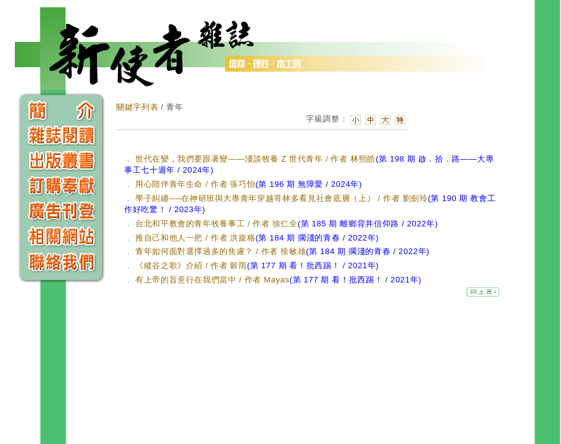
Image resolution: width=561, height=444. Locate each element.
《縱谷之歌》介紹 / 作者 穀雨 (257, 265)
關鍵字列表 (137, 107)
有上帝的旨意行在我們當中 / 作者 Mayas (278, 279)
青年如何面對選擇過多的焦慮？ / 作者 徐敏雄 (282, 251)
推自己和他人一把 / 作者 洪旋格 (257, 237)
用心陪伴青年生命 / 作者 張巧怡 (248, 184)
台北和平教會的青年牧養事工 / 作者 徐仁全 (286, 223)
